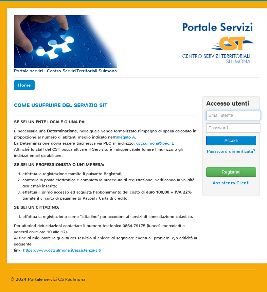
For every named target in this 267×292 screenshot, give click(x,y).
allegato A (125, 137)
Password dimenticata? (231, 151)
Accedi (231, 140)
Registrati (231, 172)
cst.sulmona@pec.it (154, 143)
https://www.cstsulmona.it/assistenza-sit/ (62, 250)
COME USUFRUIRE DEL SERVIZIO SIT (60, 105)
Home (24, 85)
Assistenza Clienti (231, 183)
